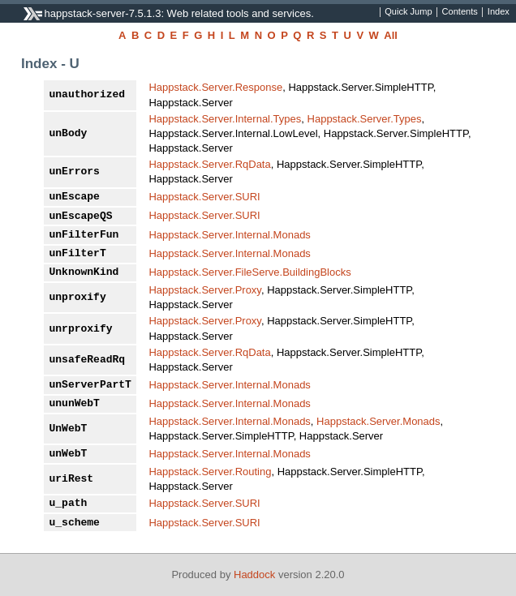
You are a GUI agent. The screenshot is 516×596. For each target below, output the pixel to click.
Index (499, 12)
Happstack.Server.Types (364, 119)
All (391, 35)
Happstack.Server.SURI (204, 197)
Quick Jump (408, 12)
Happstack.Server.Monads (378, 421)
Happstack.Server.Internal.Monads (229, 235)
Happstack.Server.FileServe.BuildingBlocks (249, 272)
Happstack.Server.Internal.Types (224, 119)
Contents (460, 12)
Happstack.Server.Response (215, 87)
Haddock (254, 574)
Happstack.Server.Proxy (204, 290)
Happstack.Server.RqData (209, 164)
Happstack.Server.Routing (209, 471)
